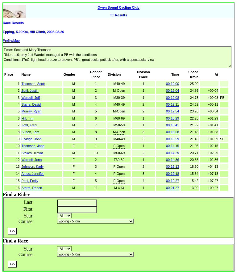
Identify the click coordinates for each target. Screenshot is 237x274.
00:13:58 (172, 132)
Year (27, 215)
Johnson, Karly (32, 166)
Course (25, 221)
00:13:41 (172, 125)
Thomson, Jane (32, 146)
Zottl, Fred (28, 125)
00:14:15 (172, 146)
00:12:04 (172, 90)
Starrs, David (31, 104)
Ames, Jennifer (32, 173)
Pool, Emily (29, 181)
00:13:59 (172, 139)
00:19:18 (172, 173)
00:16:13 (172, 166)
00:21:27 (172, 188)
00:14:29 (172, 153)
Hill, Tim (27, 118)
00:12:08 (172, 97)
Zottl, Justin (29, 90)
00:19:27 (172, 181)
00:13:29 (172, 118)
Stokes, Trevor (32, 153)
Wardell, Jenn (31, 160)
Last (28, 202)
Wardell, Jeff (30, 97)
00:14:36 (172, 160)
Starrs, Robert (31, 188)
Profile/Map (11, 40)
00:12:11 (172, 104)
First (27, 209)
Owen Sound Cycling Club (118, 7)
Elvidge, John (31, 139)
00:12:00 (172, 84)
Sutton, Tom (30, 132)
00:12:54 (172, 111)
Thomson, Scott (33, 84)
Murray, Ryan (31, 111)
